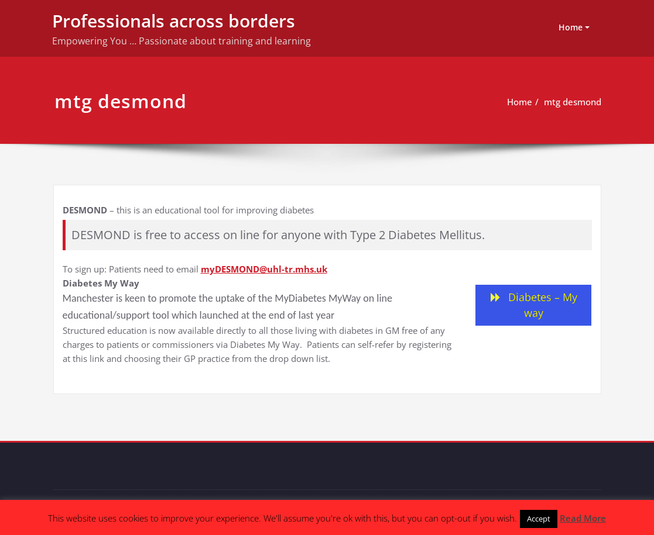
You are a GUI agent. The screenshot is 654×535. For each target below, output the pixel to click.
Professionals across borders (173, 21)
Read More (583, 518)
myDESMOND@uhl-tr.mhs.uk (264, 269)
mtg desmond (572, 102)
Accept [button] (538, 518)
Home (571, 27)
